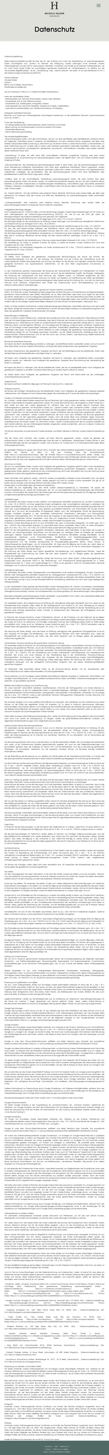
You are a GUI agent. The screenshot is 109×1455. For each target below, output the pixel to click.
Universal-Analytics (60, 1105)
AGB (56, 1446)
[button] (98, 5)
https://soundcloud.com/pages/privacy (24, 1362)
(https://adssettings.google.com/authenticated (54, 1093)
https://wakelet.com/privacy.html (22, 1354)
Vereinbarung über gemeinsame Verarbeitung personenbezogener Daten (62, 1286)
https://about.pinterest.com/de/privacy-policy (27, 1329)
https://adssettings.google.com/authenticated (74, 1303)
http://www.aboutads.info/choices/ (24, 454)
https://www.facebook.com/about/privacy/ (53, 1289)
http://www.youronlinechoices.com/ (71, 454)
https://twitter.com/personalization (80, 1319)
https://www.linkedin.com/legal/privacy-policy (42, 1336)
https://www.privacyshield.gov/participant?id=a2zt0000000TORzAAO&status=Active (44, 1321)
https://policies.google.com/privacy (48, 1091)
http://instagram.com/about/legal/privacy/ (26, 1312)
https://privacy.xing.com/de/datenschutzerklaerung (29, 1347)
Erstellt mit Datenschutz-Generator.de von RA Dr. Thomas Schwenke (31, 1439)
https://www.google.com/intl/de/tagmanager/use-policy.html (46, 1020)
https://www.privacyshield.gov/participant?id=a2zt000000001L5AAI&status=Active (63, 1043)
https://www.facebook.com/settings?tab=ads (31, 1293)
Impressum (48, 1446)
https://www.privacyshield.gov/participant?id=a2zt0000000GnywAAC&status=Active (44, 1296)
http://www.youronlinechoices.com (78, 1293)
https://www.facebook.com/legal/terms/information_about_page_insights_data (50, 1291)
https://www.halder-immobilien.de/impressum (39, 92)
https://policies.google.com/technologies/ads (54, 1206)
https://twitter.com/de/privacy (39, 1319)
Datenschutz (64, 1446)
